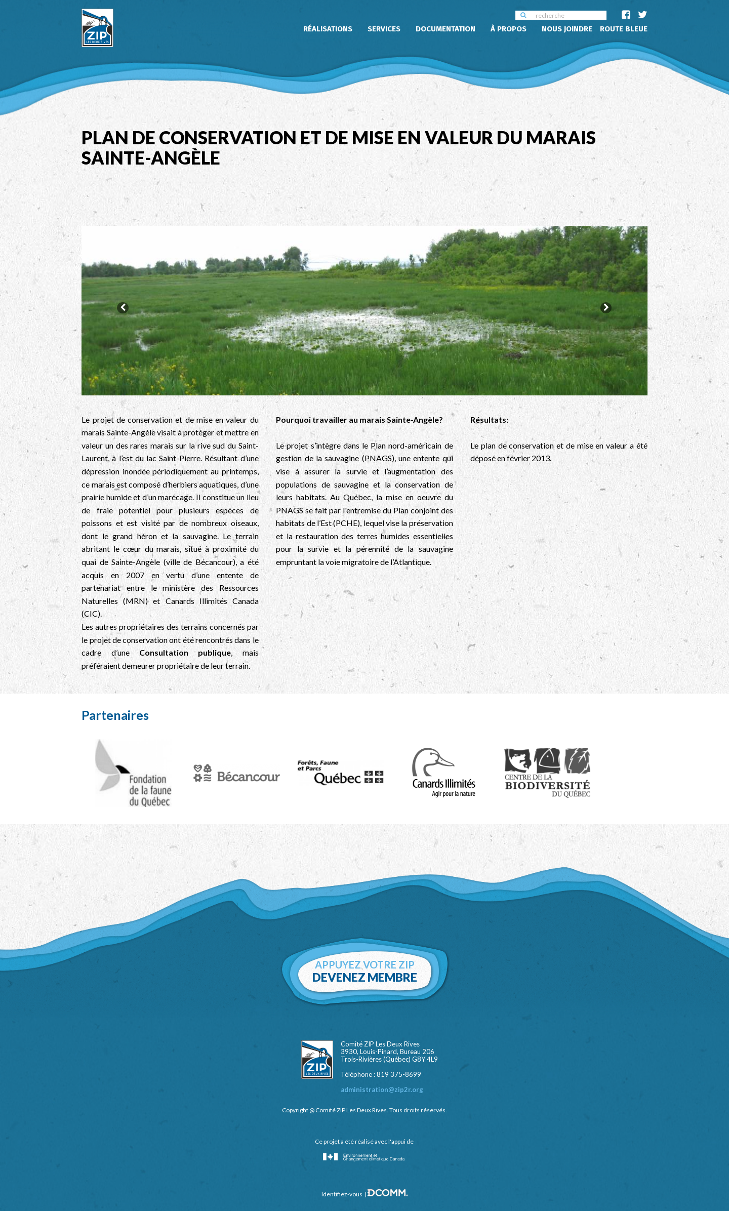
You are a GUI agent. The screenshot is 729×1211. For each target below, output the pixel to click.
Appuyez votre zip (365, 964)
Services (384, 28)
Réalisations (327, 28)
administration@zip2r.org (382, 1082)
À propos (508, 28)
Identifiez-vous (341, 1187)
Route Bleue (623, 28)
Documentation (445, 28)
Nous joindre (567, 28)
